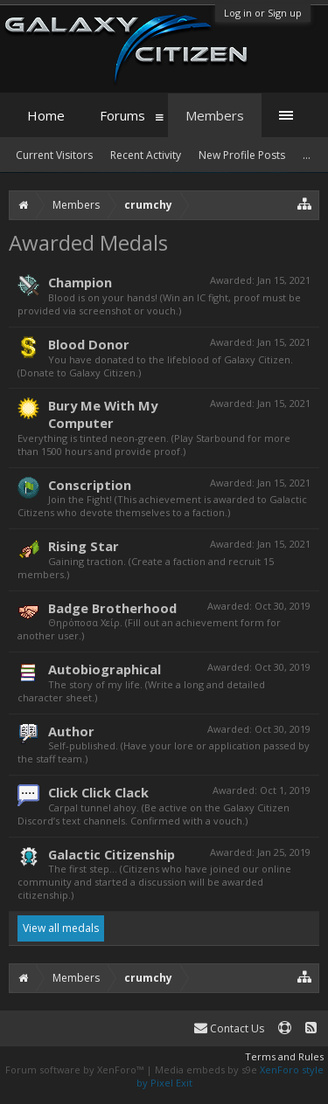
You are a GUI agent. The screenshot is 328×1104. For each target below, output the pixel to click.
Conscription (89, 484)
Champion (80, 282)
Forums (122, 115)
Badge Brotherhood (112, 608)
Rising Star (83, 546)
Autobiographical (104, 669)
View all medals (61, 928)
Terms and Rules (284, 1056)
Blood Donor (88, 344)
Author (71, 731)
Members (214, 115)
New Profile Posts (242, 155)
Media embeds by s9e (206, 1069)
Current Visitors (54, 155)
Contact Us (229, 1028)
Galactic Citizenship (111, 854)
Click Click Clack (98, 792)
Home (46, 115)
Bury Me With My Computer (102, 414)
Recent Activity (145, 155)
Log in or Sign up (263, 12)
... (307, 155)
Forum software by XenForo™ (75, 1069)
